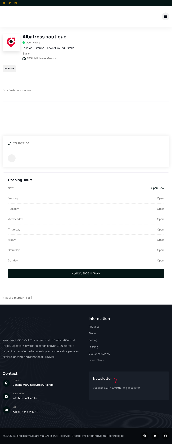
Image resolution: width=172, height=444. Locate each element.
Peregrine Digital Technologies (104, 436)
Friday (12, 240)
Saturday (14, 250)
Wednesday (15, 219)
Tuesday (13, 209)
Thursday (14, 229)
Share (9, 68)
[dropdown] (165, 16)
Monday (13, 198)
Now (10, 188)
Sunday (13, 260)
